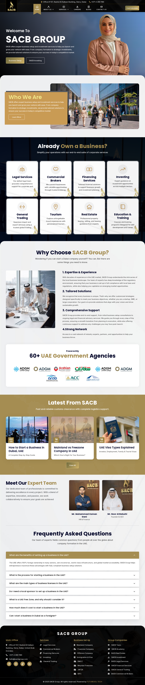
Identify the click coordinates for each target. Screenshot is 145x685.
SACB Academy (118, 649)
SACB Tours (116, 645)
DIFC (79, 674)
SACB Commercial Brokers (122, 674)
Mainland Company (85, 645)
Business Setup (15, 62)
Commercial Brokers (51, 649)
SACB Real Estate (118, 653)
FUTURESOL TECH (94, 682)
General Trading (50, 661)
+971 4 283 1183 (14, 655)
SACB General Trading (120, 670)
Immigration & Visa (85, 657)
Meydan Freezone (85, 665)
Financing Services (51, 653)
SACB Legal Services (119, 661)
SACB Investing (35, 62)
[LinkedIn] (29, 664)
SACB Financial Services (121, 665)
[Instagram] (16, 664)
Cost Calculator (132, 8)
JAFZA (80, 670)
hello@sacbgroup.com (17, 659)
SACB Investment (118, 657)
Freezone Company (86, 649)
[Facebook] (9, 664)
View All (72, 465)
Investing (47, 657)
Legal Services (49, 645)
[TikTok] (22, 664)
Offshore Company (85, 653)
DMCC (80, 661)
